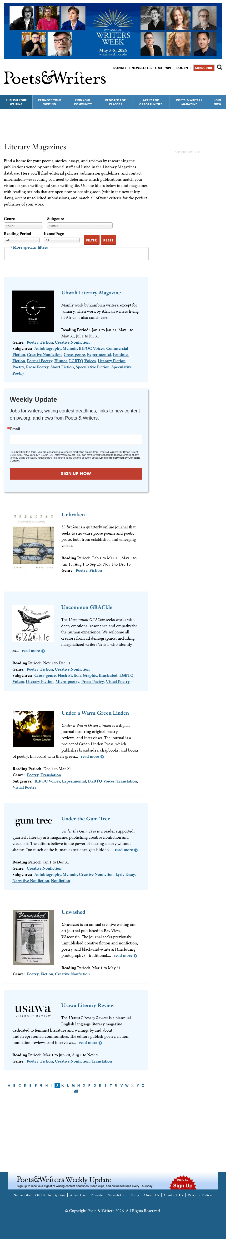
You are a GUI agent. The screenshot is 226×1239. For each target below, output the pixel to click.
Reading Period (17, 233)
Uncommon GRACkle (86, 607)
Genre (9, 218)
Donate (120, 68)
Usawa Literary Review (87, 1005)
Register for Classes (115, 102)
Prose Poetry (37, 367)
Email (15, 429)
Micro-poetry (67, 681)
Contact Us (173, 1195)
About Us (151, 1195)
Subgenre (55, 218)
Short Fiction (62, 367)
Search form (219, 67)
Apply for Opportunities (151, 102)
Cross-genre (74, 354)
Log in (182, 68)
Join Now (217, 102)
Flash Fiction (69, 675)
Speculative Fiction (93, 367)
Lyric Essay (125, 874)
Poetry (32, 342)
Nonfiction (60, 880)
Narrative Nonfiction (30, 880)
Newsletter (142, 68)
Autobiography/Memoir (55, 348)
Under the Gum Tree (85, 818)
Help (135, 1195)
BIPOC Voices (91, 348)
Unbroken (73, 514)
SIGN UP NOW (76, 474)
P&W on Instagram (219, 80)
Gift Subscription (50, 1195)
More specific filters (30, 247)
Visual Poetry (118, 681)
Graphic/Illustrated (100, 675)
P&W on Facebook (203, 80)
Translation (50, 775)
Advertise (78, 1195)
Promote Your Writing (49, 102)
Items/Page (54, 233)
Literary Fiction (112, 361)
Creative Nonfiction (72, 342)
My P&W (164, 68)
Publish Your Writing (16, 102)
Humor (60, 361)
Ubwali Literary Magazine (91, 292)
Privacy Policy (200, 1195)
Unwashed (73, 912)
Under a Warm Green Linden (95, 713)
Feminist (121, 354)
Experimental (99, 354)
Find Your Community (83, 102)
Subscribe (204, 68)
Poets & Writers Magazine (189, 102)
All (76, 1091)
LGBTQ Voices (82, 361)
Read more (31, 650)
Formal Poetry (39, 361)
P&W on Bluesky (211, 80)
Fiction (46, 342)
